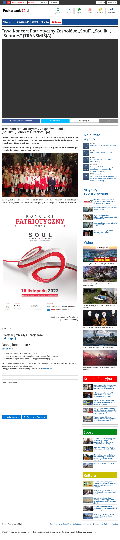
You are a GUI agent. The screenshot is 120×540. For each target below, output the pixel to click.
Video (88, 242)
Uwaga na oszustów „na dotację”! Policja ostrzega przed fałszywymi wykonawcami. (104, 418)
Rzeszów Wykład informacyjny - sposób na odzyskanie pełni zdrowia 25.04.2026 (100, 168)
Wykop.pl (84, 120)
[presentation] (18, 409)
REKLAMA (56, 22)
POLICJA (45, 22)
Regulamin (87, 524)
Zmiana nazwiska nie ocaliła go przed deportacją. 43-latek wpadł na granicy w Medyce (104, 386)
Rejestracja (112, 2)
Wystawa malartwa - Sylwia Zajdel (100, 144)
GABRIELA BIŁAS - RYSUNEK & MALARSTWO (100, 159)
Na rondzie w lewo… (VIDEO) (103, 463)
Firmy (68, 10)
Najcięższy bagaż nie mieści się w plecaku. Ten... (99, 327)
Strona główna (56, 524)
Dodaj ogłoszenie (19, 2)
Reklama (44, 2)
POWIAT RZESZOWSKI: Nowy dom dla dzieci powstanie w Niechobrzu (103, 516)
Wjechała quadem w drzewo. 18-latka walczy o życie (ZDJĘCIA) (105, 448)
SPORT (35, 22)
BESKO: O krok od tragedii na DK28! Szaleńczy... (99, 347)
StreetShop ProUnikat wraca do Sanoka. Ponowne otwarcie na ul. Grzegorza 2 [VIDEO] (104, 201)
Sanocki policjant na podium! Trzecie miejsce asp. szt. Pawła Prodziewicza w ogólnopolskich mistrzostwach (104, 410)
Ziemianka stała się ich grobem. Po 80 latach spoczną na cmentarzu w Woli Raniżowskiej (100, 177)
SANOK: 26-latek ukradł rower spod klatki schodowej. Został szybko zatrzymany (104, 402)
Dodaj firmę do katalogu (72, 524)
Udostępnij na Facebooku (21, 120)
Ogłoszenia (58, 10)
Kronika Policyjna (98, 378)
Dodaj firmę (33, 2)
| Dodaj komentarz (11, 417)
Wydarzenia (101, 10)
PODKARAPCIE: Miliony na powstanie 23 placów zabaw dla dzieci (104, 492)
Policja (90, 10)
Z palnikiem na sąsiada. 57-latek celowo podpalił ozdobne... (99, 306)
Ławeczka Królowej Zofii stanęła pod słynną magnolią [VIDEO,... (97, 285)
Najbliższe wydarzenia (93, 137)
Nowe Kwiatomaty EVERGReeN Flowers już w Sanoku (104, 231)
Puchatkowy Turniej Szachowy (100, 151)
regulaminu (47, 368)
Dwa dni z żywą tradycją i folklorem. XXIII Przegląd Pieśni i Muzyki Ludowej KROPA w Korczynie (104, 484)
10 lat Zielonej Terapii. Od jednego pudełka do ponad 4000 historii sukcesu (105, 217)
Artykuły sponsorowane (96, 191)
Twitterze (55, 120)
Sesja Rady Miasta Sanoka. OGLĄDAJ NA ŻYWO (98, 264)
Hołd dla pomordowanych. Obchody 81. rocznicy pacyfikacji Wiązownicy (105, 508)
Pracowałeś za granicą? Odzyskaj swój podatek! (105, 208)
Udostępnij (9, 338)
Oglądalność (98, 524)
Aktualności (53, 2)
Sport (79, 10)
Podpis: (5, 373)
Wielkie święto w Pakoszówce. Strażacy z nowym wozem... (99, 368)
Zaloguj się (101, 2)
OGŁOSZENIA (23, 22)
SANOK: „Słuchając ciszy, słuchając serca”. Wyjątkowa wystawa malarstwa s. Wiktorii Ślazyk (104, 500)
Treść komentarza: (9, 382)
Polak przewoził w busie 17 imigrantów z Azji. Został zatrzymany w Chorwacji (103, 394)
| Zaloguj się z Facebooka (34, 417)
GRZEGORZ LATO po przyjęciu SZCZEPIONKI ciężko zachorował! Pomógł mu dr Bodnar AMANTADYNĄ (104, 441)
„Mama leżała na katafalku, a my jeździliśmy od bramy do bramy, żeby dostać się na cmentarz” (104, 457)
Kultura (90, 475)
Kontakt (115, 524)
